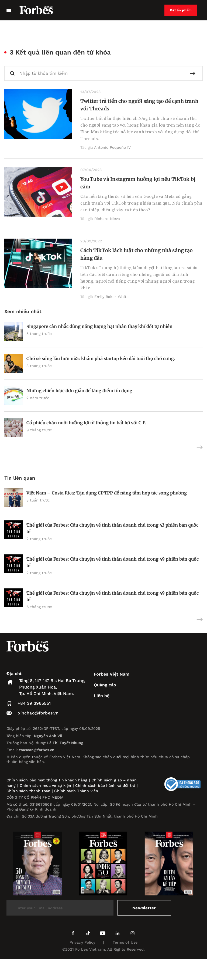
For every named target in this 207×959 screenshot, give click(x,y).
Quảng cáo (105, 684)
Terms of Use (125, 942)
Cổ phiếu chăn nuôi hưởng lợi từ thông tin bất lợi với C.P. (86, 422)
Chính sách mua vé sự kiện (46, 785)
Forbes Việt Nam (111, 674)
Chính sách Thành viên (76, 791)
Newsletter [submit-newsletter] (145, 907)
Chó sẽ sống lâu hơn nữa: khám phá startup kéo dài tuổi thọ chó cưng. (100, 358)
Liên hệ (101, 695)
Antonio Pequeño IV (112, 147)
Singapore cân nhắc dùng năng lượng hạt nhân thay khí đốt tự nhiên (99, 326)
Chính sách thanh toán (28, 791)
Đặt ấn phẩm (182, 10)
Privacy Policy (82, 942)
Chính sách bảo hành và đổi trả (105, 785)
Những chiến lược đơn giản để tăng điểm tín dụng (79, 390)
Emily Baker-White (111, 296)
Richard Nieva (107, 218)
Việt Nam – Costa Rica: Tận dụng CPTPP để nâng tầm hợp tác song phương (106, 493)
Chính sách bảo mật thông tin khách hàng (46, 780)
